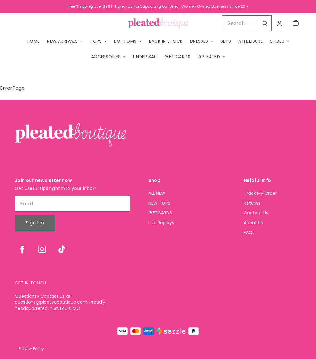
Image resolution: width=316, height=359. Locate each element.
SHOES (277, 41)
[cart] (295, 23)
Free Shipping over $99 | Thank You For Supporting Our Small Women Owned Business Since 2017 (158, 6)
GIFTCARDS (160, 213)
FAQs (249, 233)
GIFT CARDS (177, 56)
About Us (253, 223)
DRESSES (199, 41)
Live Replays (161, 223)
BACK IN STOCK (166, 41)
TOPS (96, 41)
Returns (252, 203)
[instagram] (42, 249)
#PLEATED (209, 56)
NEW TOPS (159, 203)
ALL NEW (156, 193)
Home (33, 41)
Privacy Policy (31, 348)
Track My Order (260, 193)
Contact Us (256, 213)
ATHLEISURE (250, 41)
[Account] (279, 23)
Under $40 (145, 56)
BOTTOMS (125, 41)
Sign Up (35, 222)
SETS (226, 41)
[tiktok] (61, 249)
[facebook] (22, 249)
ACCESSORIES (106, 56)
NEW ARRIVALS (62, 41)
